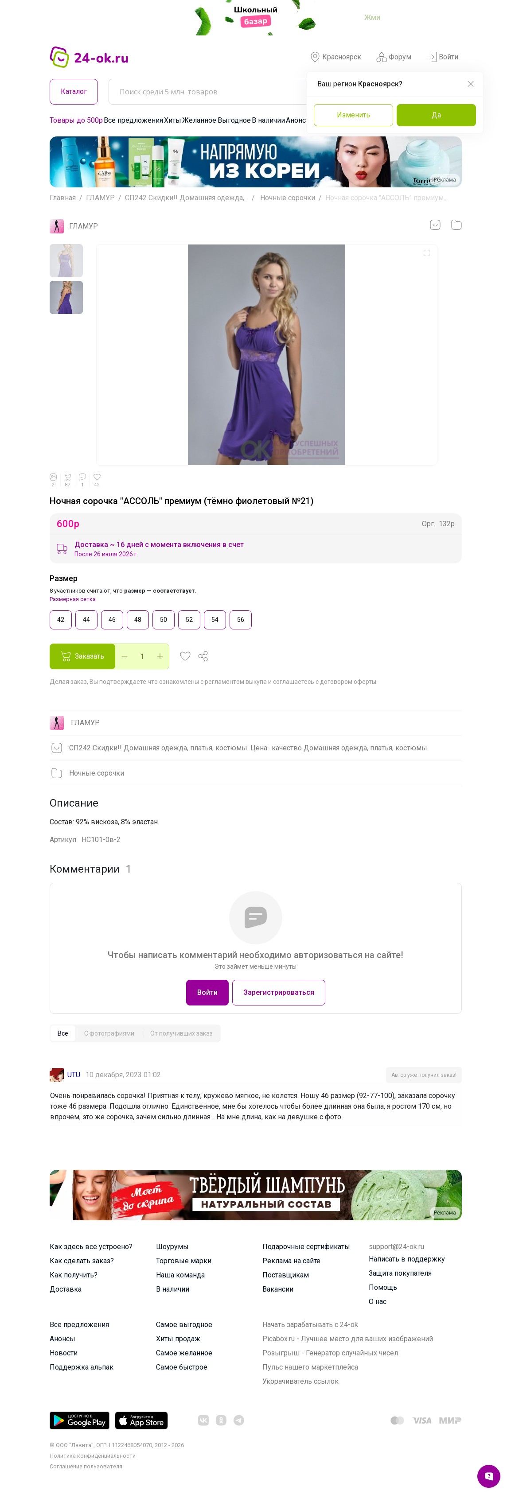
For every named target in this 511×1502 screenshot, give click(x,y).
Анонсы (299, 120)
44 (86, 619)
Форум (393, 57)
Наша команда (180, 1275)
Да (436, 115)
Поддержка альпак (81, 1367)
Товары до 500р (76, 120)
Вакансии (277, 1289)
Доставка (66, 1289)
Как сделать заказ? (82, 1261)
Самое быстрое (181, 1367)
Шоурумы (172, 1246)
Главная (63, 198)
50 (163, 619)
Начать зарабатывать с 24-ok (310, 1324)
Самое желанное (184, 1353)
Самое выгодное (184, 1324)
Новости (64, 1353)
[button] (185, 656)
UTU (73, 1075)
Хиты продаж (178, 1339)
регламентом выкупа (236, 681)
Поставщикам (285, 1275)
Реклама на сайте (291, 1261)
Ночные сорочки (286, 198)
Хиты (172, 120)
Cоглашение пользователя (86, 1466)
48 (137, 619)
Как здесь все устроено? (91, 1246)
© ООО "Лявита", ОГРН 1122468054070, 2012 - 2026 (117, 1445)
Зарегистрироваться (278, 992)
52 (189, 619)
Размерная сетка (73, 599)
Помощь (383, 1287)
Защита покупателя (400, 1273)
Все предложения (133, 120)
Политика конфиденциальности (93, 1455)
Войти (442, 57)
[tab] (63, 1033)
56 (240, 619)
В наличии (268, 120)
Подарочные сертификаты (306, 1246)
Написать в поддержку (407, 1259)
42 (60, 619)
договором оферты (348, 681)
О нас (377, 1301)
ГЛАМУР (100, 198)
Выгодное (234, 120)
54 (214, 619)
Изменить (353, 115)
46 (112, 619)
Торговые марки (183, 1261)
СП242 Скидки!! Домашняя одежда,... (186, 198)
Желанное (199, 120)
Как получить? (74, 1275)
